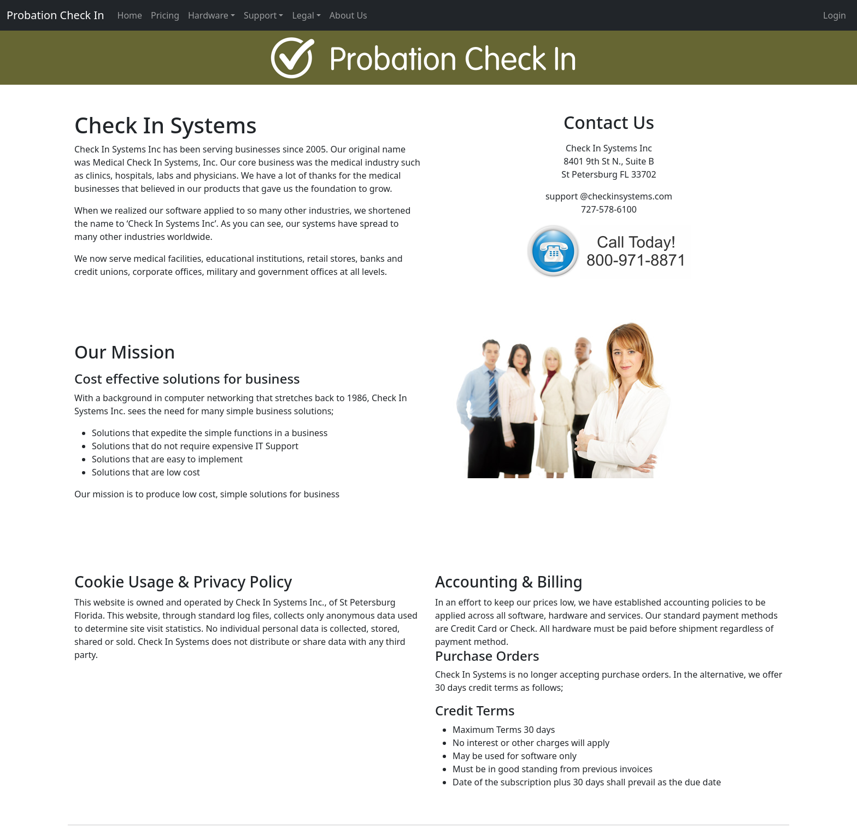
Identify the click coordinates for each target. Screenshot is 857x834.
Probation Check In (55, 15)
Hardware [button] (208, 15)
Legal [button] (303, 15)
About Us (348, 15)
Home (130, 15)
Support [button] (260, 15)
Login (834, 15)
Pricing (165, 15)
